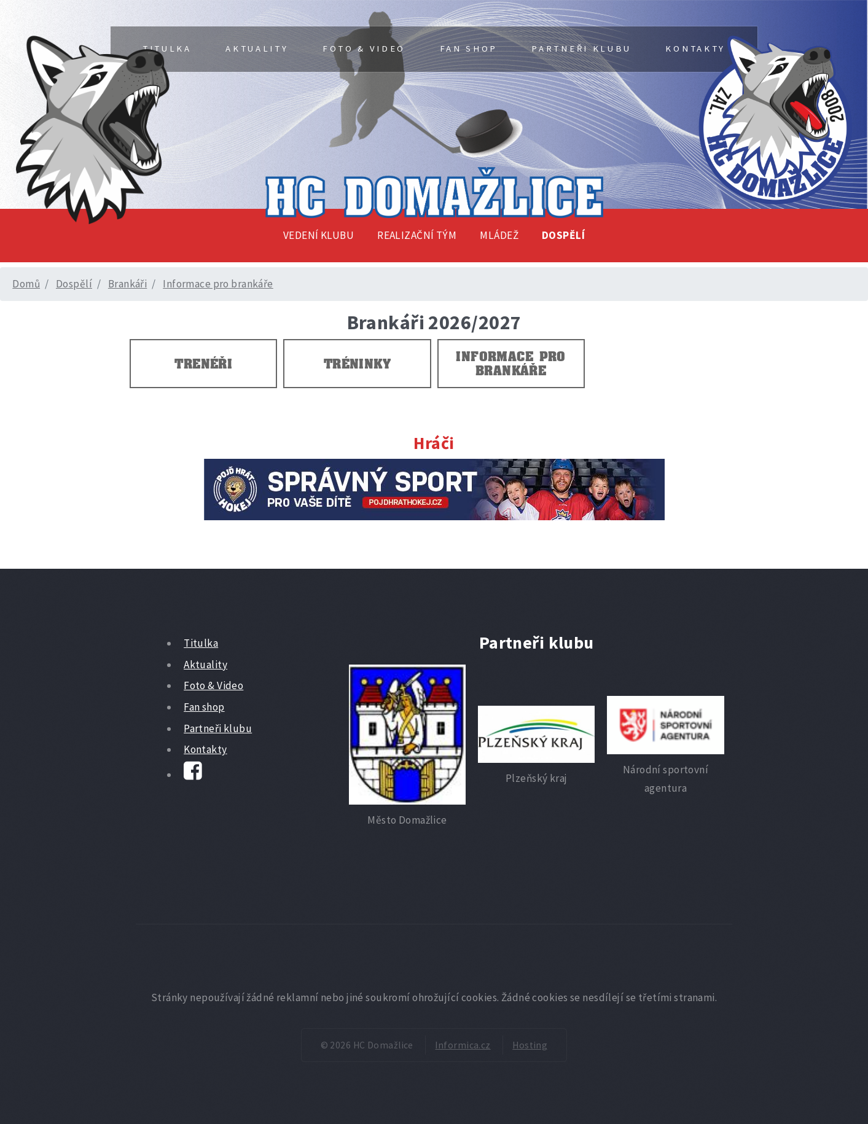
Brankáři (127, 284)
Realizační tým (416, 235)
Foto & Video (364, 48)
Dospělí (563, 235)
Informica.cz (462, 1045)
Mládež (499, 235)
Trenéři (203, 364)
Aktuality (256, 48)
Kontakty (695, 48)
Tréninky (357, 364)
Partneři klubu (581, 48)
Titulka (201, 643)
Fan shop (469, 48)
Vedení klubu (318, 235)
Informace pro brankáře (218, 284)
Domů (26, 284)
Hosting (529, 1045)
